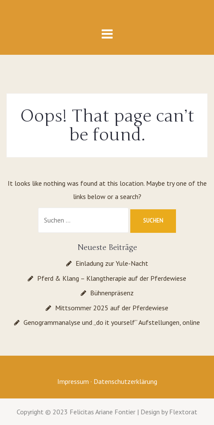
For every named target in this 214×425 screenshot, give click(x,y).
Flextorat (183, 411)
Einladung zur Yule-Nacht (112, 263)
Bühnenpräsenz (112, 292)
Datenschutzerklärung (125, 381)
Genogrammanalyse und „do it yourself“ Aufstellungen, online (111, 322)
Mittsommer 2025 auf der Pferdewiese (111, 307)
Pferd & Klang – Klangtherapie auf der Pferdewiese (111, 278)
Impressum (73, 381)
